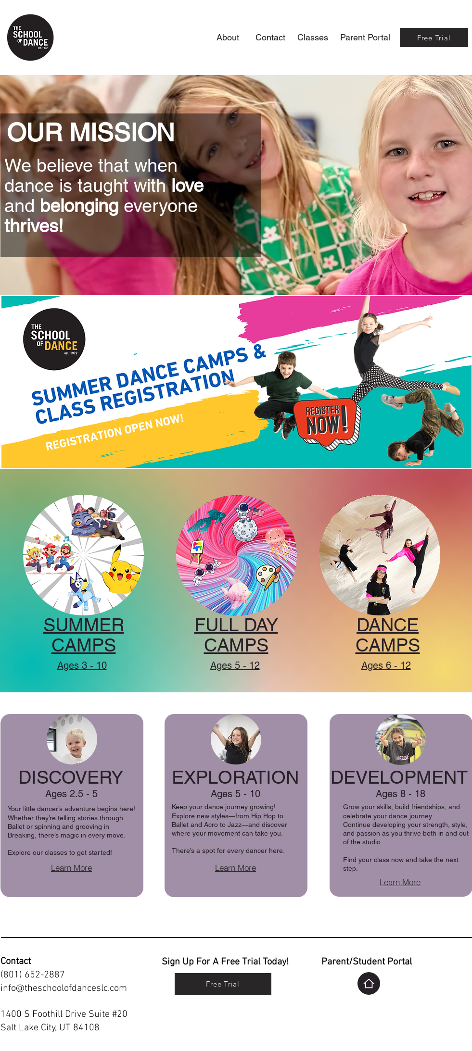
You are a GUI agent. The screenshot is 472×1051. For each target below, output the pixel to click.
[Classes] (313, 37)
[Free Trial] (434, 37)
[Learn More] (72, 867)
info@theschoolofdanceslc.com (63, 988)
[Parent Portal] (365, 37)
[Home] (368, 983)
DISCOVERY (70, 777)
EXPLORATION (235, 777)
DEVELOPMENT (399, 777)
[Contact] (270, 37)
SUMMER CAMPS (83, 635)
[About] (228, 37)
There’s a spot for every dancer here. (228, 850)
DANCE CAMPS (388, 635)
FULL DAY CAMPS (236, 635)
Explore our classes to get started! (60, 852)
